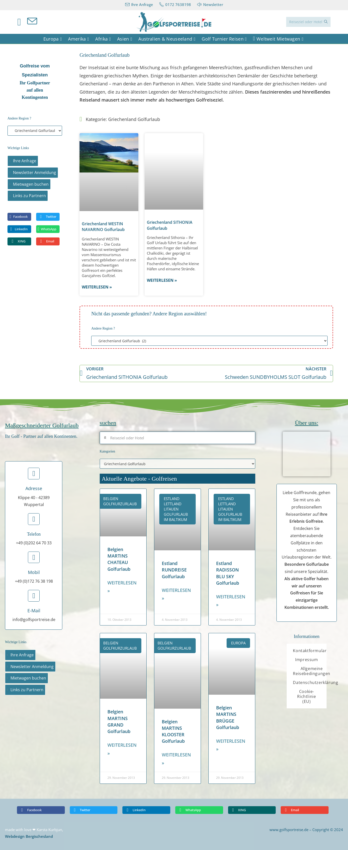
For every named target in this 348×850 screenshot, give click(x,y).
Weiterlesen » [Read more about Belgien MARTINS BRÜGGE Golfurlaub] (230, 745)
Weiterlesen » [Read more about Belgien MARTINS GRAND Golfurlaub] (122, 749)
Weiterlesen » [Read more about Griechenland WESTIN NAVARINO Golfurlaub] (97, 287)
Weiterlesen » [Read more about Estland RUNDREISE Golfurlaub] (176, 594)
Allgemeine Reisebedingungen (311, 671)
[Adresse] (34, 473)
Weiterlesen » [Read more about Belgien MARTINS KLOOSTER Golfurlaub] (176, 759)
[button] (19, 217)
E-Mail (33, 611)
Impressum (306, 659)
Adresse (33, 488)
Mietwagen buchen (31, 184)
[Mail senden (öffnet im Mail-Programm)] (35, 21)
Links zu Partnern (29, 195)
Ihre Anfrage (24, 161)
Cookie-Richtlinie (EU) (306, 696)
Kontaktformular (310, 650)
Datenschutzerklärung (315, 682)
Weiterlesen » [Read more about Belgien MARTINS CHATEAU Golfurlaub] (122, 587)
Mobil (34, 572)
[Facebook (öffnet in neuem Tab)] (22, 22)
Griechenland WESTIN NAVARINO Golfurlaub (103, 226)
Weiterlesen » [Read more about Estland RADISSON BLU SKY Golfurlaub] (230, 601)
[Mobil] (34, 557)
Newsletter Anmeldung (34, 172)
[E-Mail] (34, 596)
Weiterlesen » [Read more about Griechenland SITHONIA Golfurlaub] (162, 280)
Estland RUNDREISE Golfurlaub (174, 569)
